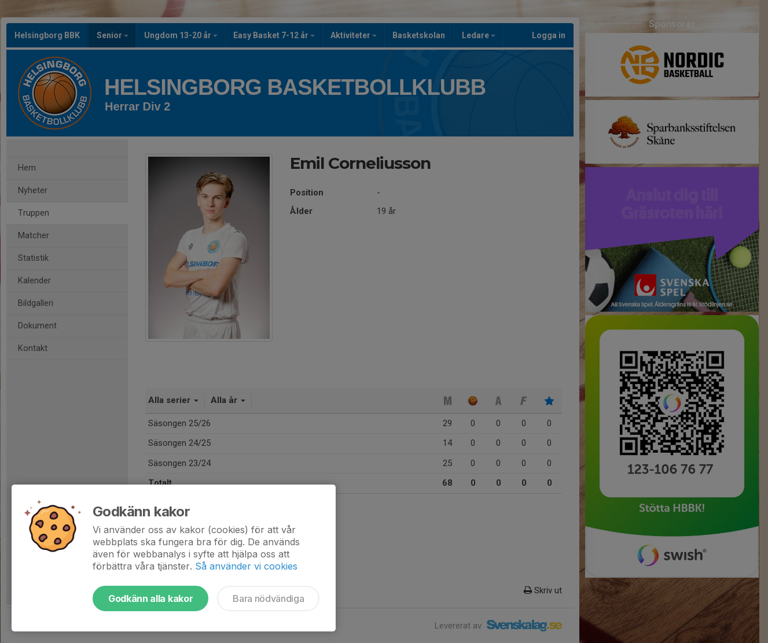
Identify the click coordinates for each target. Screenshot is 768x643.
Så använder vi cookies (246, 566)
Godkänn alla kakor (150, 598)
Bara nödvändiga (268, 598)
